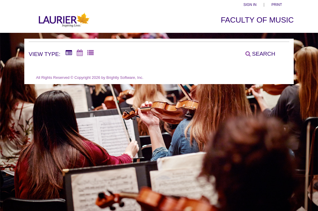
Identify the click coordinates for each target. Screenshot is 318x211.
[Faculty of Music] (63, 23)
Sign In (250, 5)
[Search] (257, 53)
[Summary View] (69, 53)
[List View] (90, 53)
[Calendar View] (80, 53)
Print (276, 5)
